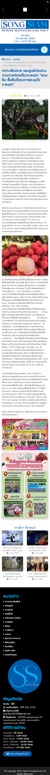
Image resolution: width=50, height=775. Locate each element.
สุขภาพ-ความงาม (12, 638)
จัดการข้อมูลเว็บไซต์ (17, 753)
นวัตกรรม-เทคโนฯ (12, 617)
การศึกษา (8, 630)
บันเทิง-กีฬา (9, 650)
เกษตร (7, 634)
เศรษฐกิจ (8, 605)
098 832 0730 (27, 707)
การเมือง (8, 622)
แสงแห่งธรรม (10, 654)
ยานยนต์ (8, 609)
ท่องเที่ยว (16, 59)
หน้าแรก (6, 59)
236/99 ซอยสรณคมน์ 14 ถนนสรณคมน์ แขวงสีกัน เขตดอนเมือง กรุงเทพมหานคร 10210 (22, 720)
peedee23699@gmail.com (17, 713)
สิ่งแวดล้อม (9, 642)
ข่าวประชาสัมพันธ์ (11, 601)
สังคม (6, 626)
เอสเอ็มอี (8, 613)
